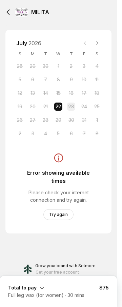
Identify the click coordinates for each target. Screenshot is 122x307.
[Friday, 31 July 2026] (84, 120)
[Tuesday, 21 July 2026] (46, 107)
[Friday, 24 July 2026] (84, 107)
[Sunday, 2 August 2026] (20, 134)
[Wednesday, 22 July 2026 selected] (58, 107)
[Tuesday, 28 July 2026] (46, 120)
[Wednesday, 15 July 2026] (58, 93)
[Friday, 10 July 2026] (84, 80)
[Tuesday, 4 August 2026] (46, 134)
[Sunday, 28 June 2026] (20, 66)
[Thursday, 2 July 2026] (71, 66)
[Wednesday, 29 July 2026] (58, 120)
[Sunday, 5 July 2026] (20, 80)
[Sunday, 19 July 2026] (20, 107)
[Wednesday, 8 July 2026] (58, 80)
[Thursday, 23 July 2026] (71, 107)
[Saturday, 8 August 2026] (97, 134)
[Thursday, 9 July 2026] (71, 80)
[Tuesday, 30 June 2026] (46, 66)
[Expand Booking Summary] (58, 287)
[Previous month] (85, 43)
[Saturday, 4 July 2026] (97, 66)
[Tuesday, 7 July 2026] (46, 80)
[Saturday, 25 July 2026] (97, 107)
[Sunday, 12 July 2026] (20, 93)
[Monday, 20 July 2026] (33, 107)
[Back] (8, 12)
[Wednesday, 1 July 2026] (58, 66)
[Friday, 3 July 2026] (84, 66)
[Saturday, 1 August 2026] (97, 120)
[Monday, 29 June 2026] (33, 66)
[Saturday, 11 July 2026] (97, 80)
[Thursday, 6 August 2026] (71, 134)
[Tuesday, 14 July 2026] (46, 93)
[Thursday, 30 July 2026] (71, 120)
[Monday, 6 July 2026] (33, 80)
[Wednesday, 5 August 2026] (58, 134)
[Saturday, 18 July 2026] (97, 93)
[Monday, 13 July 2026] (33, 93)
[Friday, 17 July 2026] (84, 93)
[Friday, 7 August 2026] (84, 134)
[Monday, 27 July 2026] (33, 120)
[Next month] (97, 43)
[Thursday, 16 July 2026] (71, 93)
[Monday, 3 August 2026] (33, 134)
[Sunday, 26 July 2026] (20, 120)
